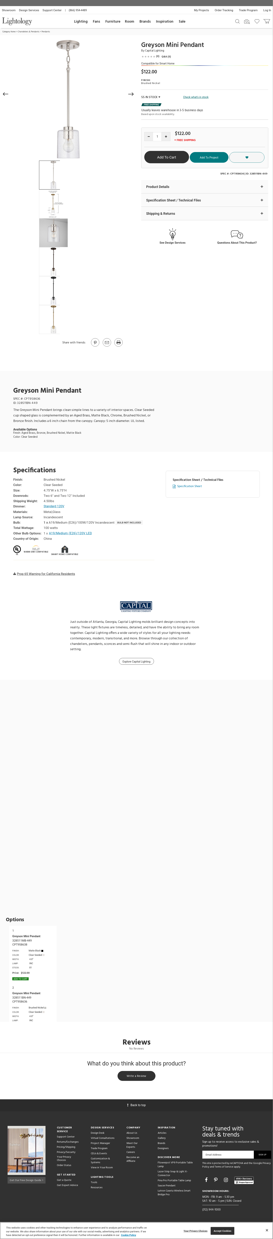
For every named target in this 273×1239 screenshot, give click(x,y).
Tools (94, 1183)
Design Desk (97, 1133)
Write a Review (136, 1076)
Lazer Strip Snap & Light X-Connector (173, 1174)
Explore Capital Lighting (137, 661)
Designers (163, 1149)
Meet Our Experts (131, 1146)
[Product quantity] (157, 136)
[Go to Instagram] (226, 1180)
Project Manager (100, 1144)
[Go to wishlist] (257, 21)
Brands (145, 22)
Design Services (29, 10)
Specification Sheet (189, 486)
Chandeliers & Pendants (28, 31)
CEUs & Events (99, 1154)
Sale (182, 22)
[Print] (118, 346)
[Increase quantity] (166, 136)
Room (129, 22)
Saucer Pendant (167, 1186)
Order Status (64, 1166)
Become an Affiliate (132, 1160)
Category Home (9, 31)
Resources (96, 1188)
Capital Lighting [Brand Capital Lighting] (154, 50)
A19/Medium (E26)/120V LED (71, 533)
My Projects (201, 10)
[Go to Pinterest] (95, 346)
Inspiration (164, 22)
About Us (131, 1133)
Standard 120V (54, 506)
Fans (96, 22)
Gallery (162, 1139)
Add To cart (20, 979)
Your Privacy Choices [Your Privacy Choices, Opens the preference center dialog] (195, 1230)
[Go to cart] (267, 20)
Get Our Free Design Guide (26, 1180)
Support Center (52, 10)
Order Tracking (224, 10)
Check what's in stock (196, 97)
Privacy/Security (66, 1153)
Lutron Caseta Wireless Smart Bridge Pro (174, 1193)
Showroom (9, 10)
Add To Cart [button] (178, 157)
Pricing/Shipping (66, 1147)
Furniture (112, 22)
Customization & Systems (100, 1161)
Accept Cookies (222, 1230)
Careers (130, 1153)
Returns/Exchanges (67, 1142)
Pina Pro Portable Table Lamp (174, 1181)
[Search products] (237, 21)
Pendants (46, 31)
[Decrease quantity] (148, 136)
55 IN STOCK (150, 97)
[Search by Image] (247, 21)
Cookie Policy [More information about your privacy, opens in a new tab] (128, 1235)
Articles (162, 1133)
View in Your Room (102, 1168)
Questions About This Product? (237, 243)
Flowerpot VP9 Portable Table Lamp (175, 1165)
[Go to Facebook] (206, 1180)
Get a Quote (64, 1181)
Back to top (136, 1105)
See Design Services (173, 243)
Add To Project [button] (232, 157)
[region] (136, 1230)
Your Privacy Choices (64, 1159)
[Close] (267, 1230)
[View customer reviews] (244, 1181)
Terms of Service (224, 1167)
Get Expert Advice (67, 1186)
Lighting (81, 22)
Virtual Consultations (102, 1139)
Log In (267, 10)
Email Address (213, 1155)
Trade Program (248, 10)
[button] (5, 94)
